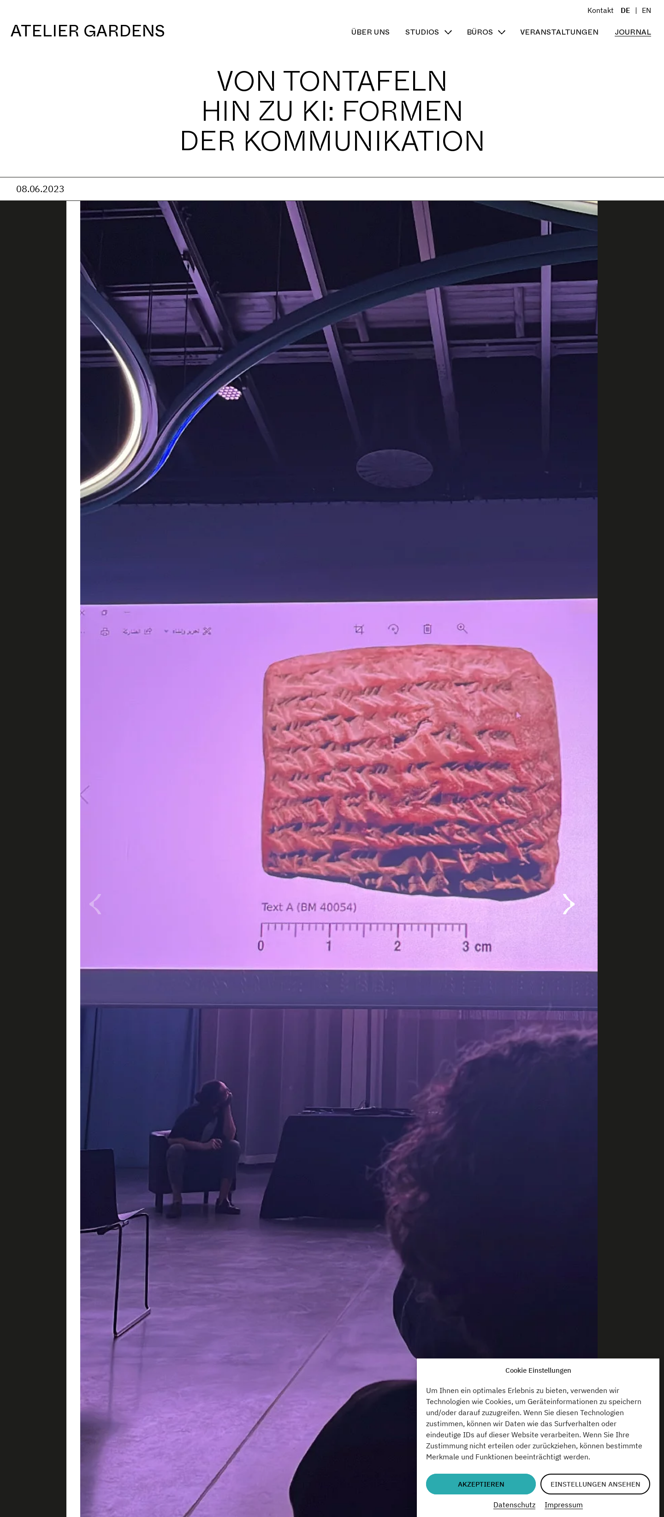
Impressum (564, 1504)
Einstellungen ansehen (595, 1484)
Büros (480, 32)
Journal (633, 32)
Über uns (370, 32)
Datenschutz (514, 1504)
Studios (422, 32)
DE (625, 10)
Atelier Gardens (88, 31)
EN (646, 10)
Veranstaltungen (559, 32)
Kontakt (600, 10)
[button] (568, 904)
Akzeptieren (481, 1484)
